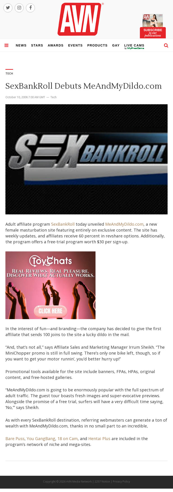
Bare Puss (15, 438)
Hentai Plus (99, 438)
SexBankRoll (63, 224)
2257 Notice (102, 481)
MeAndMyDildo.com (124, 224)
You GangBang (41, 438)
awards (56, 45)
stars (37, 45)
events (75, 45)
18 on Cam (67, 438)
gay (116, 45)
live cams (134, 48)
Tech (53, 97)
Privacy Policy (121, 481)
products (97, 45)
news (21, 45)
